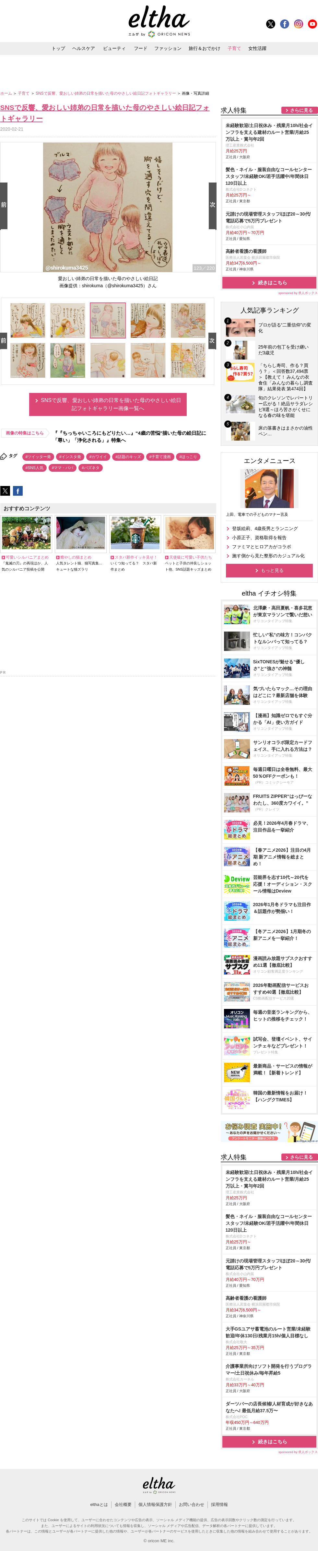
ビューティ (114, 48)
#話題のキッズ (128, 457)
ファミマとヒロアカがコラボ (261, 546)
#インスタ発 (70, 457)
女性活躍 (257, 48)
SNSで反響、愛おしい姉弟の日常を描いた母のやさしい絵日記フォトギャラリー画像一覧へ (111, 404)
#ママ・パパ (63, 468)
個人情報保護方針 (155, 1504)
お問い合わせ (191, 1504)
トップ (58, 48)
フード (140, 48)
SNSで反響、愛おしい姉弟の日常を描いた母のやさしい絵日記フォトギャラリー (106, 93)
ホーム (6, 93)
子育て (234, 48)
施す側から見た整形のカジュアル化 (268, 555)
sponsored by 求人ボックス (298, 293)
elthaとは (99, 1504)
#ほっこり (188, 457)
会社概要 (123, 1504)
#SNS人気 (34, 468)
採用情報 (219, 1504)
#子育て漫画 (160, 457)
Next (214, 206)
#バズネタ (91, 468)
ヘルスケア (83, 48)
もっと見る (272, 570)
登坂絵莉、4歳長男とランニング (265, 528)
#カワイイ (98, 457)
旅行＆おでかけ (204, 48)
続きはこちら (272, 282)
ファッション (168, 48)
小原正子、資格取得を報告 (259, 537)
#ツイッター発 (38, 457)
